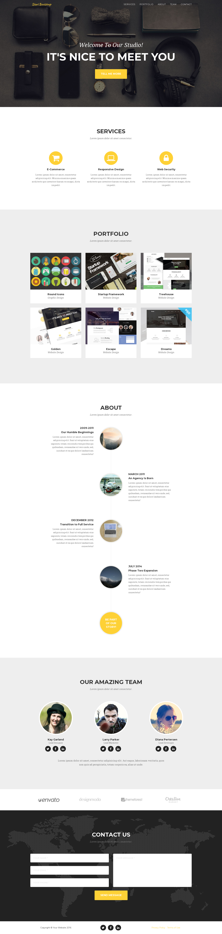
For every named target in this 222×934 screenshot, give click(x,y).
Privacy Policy (158, 927)
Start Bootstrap (43, 7)
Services (129, 7)
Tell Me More (111, 73)
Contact (186, 7)
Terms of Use (173, 927)
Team (173, 7)
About (162, 7)
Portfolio (146, 7)
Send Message (111, 895)
